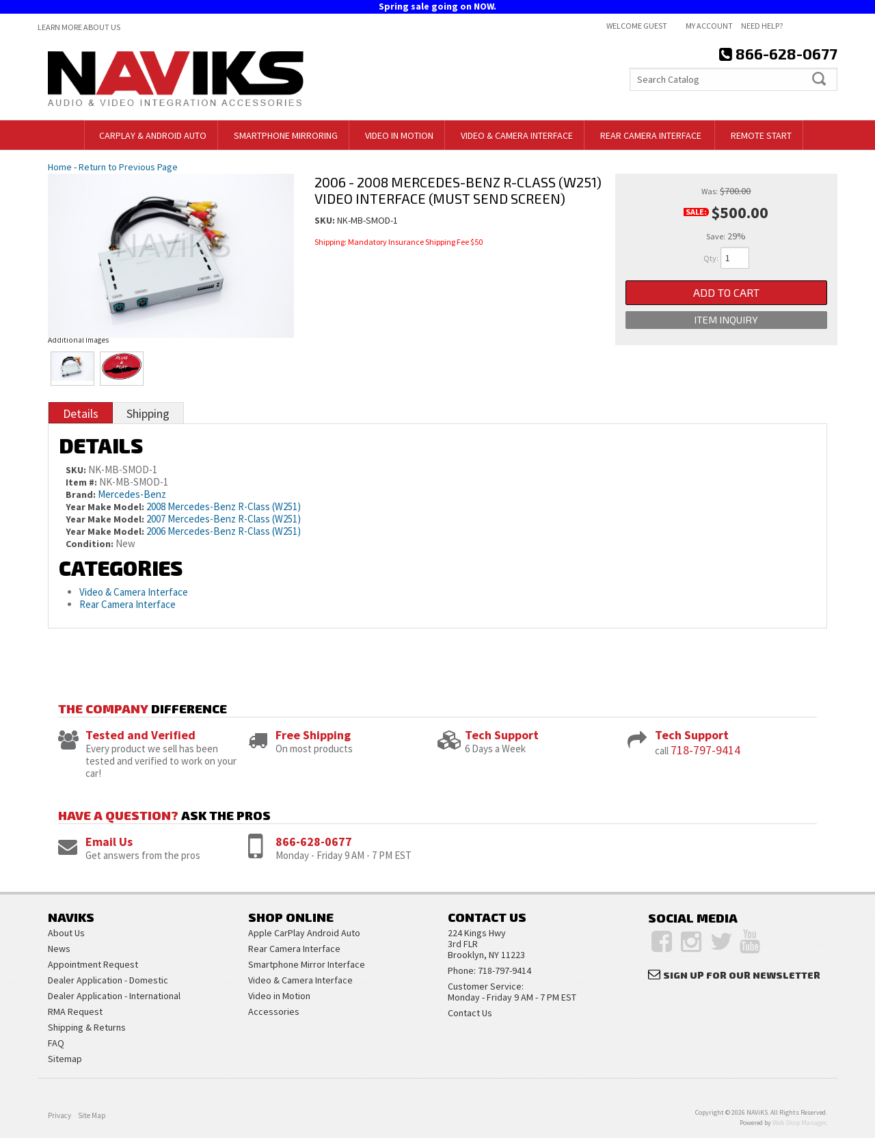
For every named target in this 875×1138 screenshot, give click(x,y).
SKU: (325, 220)
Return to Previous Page (128, 167)
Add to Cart (726, 293)
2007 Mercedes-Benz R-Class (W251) (223, 518)
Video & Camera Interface (133, 591)
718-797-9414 (705, 750)
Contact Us (470, 1013)
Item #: (82, 482)
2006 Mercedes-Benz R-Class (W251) (223, 531)
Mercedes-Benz (132, 494)
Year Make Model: (105, 507)
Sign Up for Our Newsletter (741, 975)
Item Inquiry (726, 322)
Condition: (89, 544)
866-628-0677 (313, 841)
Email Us (109, 841)
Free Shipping (313, 735)
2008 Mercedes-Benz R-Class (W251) (223, 506)
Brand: (81, 494)
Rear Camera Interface (128, 604)
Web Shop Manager (799, 1122)
